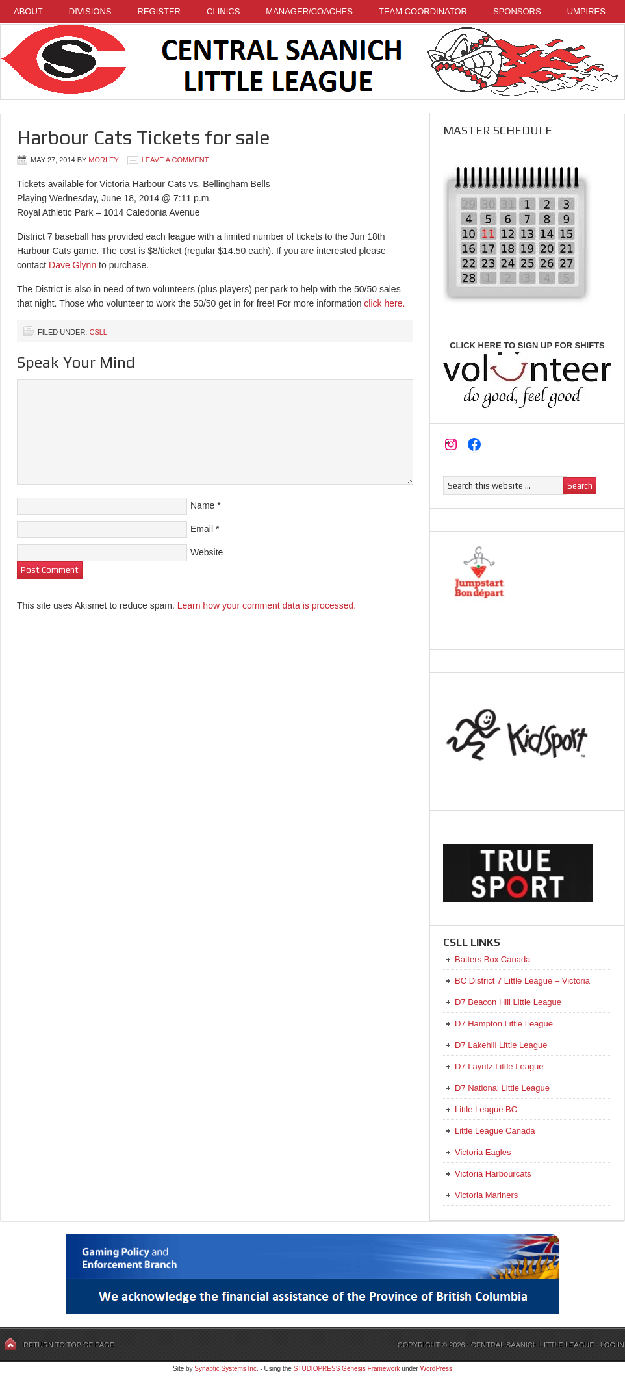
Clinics (223, 11)
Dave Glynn (72, 265)
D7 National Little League (502, 1088)
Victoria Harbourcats (493, 1174)
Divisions (90, 11)
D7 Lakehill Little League (501, 1045)
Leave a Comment (175, 160)
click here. (384, 303)
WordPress (436, 1368)
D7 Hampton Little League (504, 1023)
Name (202, 505)
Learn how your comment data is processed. (266, 605)
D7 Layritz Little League (499, 1066)
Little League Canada (495, 1131)
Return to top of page (68, 1345)
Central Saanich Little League (312, 62)
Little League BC (486, 1109)
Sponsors (517, 11)
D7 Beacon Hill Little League (508, 1002)
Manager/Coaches (309, 11)
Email (201, 529)
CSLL (98, 332)
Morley (103, 160)
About (28, 11)
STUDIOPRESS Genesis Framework (347, 1368)
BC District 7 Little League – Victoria (522, 981)
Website (206, 552)
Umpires (586, 11)
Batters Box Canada (492, 959)
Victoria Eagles (483, 1152)
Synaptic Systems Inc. (226, 1368)
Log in (612, 1345)
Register (159, 11)
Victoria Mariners (486, 1195)
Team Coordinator (423, 11)
